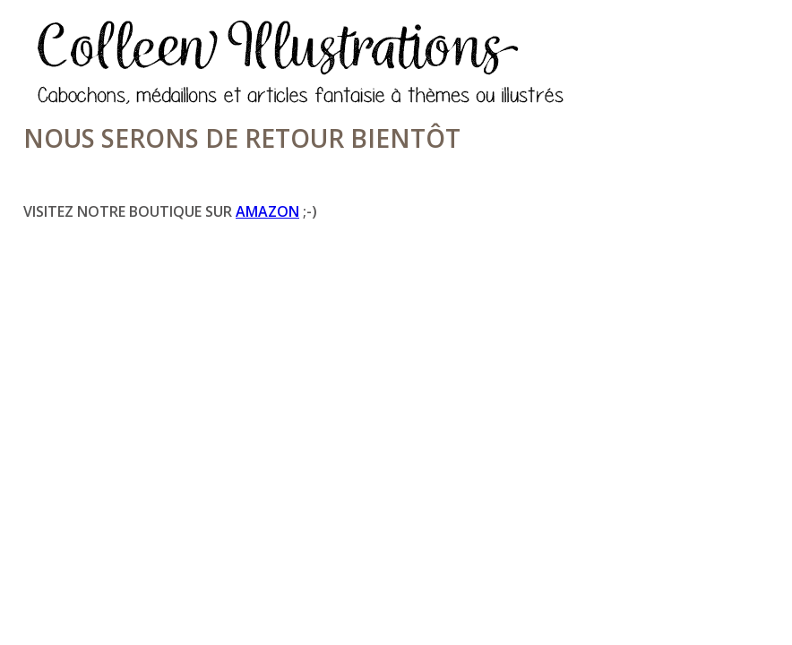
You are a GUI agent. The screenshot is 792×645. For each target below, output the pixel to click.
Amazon (267, 211)
